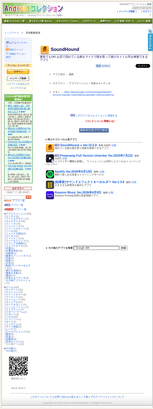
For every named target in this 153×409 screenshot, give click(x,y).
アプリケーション (15, 213)
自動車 (9, 253)
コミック (11, 223)
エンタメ (11, 216)
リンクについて (115, 396)
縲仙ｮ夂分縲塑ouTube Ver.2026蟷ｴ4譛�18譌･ (20, 156)
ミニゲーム (12, 324)
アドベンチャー (14, 294)
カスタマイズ (13, 221)
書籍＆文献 (12, 273)
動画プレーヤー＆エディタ (17, 266)
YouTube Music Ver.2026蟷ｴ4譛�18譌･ (20, 167)
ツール (9, 231)
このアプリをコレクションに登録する (94, 115)
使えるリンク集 (79, 396)
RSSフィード (14, 49)
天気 (8, 263)
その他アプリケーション (17, 281)
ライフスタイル (14, 245)
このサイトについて (41, 396)
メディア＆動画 (14, 243)
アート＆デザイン (16, 218)
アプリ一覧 (15, 200)
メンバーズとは (18, 88)
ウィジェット (13, 299)
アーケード (12, 289)
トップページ (11, 32)
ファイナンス (13, 238)
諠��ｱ (22, 112)
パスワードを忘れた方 (18, 84)
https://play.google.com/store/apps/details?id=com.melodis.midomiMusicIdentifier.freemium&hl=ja (83, 93)
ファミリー (12, 319)
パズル (9, 316)
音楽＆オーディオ (16, 277)
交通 (8, 248)
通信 (8, 275)
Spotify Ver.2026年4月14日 (73, 171)
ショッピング (13, 226)
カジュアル (12, 302)
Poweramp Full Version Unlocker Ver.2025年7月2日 (96, 155)
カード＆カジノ (14, 304)
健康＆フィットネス (17, 255)
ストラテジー (13, 309)
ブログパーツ (97, 396)
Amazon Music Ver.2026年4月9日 (78, 192)
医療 (8, 260)
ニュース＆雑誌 (14, 233)
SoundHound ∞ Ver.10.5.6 (78, 145)
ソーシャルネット (16, 228)
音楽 (8, 336)
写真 (8, 258)
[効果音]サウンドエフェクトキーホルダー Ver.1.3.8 (89, 182)
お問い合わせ (61, 396)
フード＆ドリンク (16, 240)
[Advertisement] (94, 105)
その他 (9, 348)
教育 (8, 334)
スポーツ (11, 314)
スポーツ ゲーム (15, 311)
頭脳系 (9, 339)
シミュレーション (16, 307)
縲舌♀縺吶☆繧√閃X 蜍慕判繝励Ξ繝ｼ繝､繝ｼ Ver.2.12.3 (19, 108)
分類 (113, 145)
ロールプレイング (16, 331)
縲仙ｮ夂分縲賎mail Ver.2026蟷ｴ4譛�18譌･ (19, 130)
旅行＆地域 (12, 270)
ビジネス (11, 236)
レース (9, 329)
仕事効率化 (12, 250)
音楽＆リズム (13, 341)
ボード (9, 321)
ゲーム (9, 287)
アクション (12, 292)
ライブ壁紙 (12, 326)
